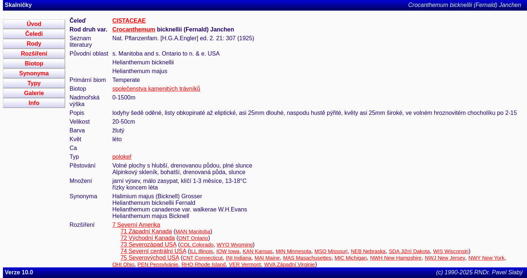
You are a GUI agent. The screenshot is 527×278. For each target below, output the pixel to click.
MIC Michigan (350, 258)
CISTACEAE (129, 21)
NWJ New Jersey (445, 258)
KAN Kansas (258, 251)
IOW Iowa (227, 251)
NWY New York (486, 258)
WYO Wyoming (235, 245)
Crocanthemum (133, 29)
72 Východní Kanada (147, 238)
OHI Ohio (123, 264)
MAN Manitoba (193, 231)
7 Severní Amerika (136, 225)
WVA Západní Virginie (289, 264)
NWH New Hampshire (396, 258)
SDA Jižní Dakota (409, 251)
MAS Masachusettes (307, 258)
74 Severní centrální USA (153, 251)
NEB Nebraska (368, 251)
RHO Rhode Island (204, 264)
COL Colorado (196, 245)
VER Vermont (245, 264)
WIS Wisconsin (450, 251)
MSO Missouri (330, 251)
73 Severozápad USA (148, 244)
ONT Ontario (193, 238)
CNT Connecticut (203, 258)
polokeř (121, 157)
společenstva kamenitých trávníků (156, 89)
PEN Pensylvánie (158, 264)
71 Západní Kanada (146, 231)
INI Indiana (238, 258)
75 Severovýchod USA (149, 258)
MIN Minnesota (293, 251)
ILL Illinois (201, 251)
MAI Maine (267, 258)
